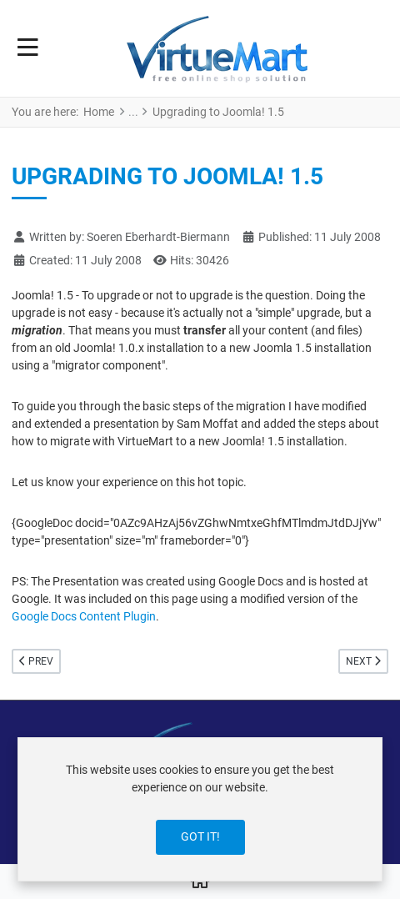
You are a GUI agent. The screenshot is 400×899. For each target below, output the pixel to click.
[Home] (200, 882)
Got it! (200, 836)
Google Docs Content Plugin (84, 616)
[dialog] (200, 809)
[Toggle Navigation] (28, 48)
